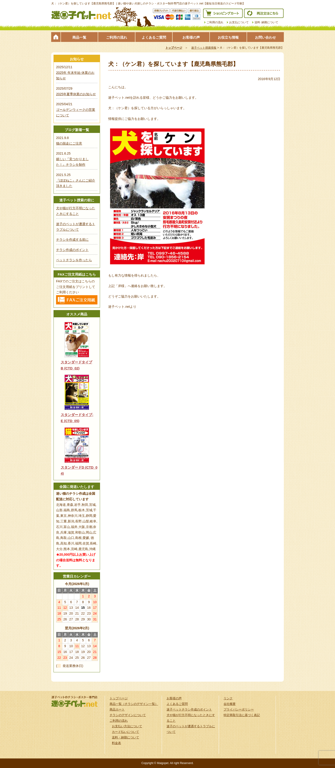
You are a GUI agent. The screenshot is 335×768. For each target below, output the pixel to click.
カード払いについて (125, 732)
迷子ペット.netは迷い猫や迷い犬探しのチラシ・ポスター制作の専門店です (81, 15)
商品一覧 (79, 37)
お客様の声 (191, 37)
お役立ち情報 (228, 37)
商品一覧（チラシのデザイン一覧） (134, 704)
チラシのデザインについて (128, 715)
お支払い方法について (127, 726)
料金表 (116, 743)
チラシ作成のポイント (72, 250)
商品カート (117, 709)
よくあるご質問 (154, 37)
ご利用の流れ (215, 22)
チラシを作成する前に (72, 239)
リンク (228, 698)
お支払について (239, 22)
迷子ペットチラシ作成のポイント (189, 709)
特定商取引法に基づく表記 (242, 715)
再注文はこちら (264, 13)
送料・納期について (125, 737)
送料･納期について (266, 22)
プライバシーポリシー (239, 709)
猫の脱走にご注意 (69, 143)
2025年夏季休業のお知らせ (76, 94)
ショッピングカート (223, 13)
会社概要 (230, 704)
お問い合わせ (265, 37)
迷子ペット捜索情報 (203, 47)
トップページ (55, 37)
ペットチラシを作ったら (74, 260)
